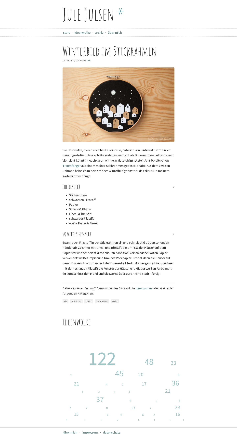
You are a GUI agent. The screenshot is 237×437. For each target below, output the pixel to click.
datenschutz (111, 432)
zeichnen (95, 420)
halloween (78, 420)
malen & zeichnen (163, 375)
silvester (149, 420)
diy (65, 301)
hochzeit (60, 419)
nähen (137, 361)
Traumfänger (72, 166)
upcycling (75, 391)
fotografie (123, 408)
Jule (88, 60)
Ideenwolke (144, 288)
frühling (169, 414)
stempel (117, 384)
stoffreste (64, 375)
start (66, 32)
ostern (68, 383)
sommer (68, 414)
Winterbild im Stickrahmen (110, 50)
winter (115, 301)
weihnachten (152, 391)
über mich (115, 32)
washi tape (135, 414)
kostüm (109, 391)
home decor (101, 301)
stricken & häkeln (146, 400)
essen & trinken (119, 400)
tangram (165, 420)
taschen (64, 408)
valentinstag (130, 420)
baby (167, 363)
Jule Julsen (93, 14)
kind (136, 374)
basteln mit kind (95, 384)
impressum (90, 432)
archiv (99, 32)
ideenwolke (83, 32)
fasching (93, 391)
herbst (81, 408)
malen (179, 420)
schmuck (112, 420)
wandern (145, 408)
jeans (117, 414)
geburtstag (170, 400)
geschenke (76, 301)
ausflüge (99, 408)
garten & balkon (95, 414)
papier (89, 301)
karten (137, 383)
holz (151, 414)
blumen (167, 407)
